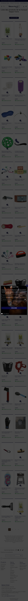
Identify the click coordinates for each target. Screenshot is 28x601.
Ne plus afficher (6, 313)
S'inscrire (14, 308)
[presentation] (10, 304)
